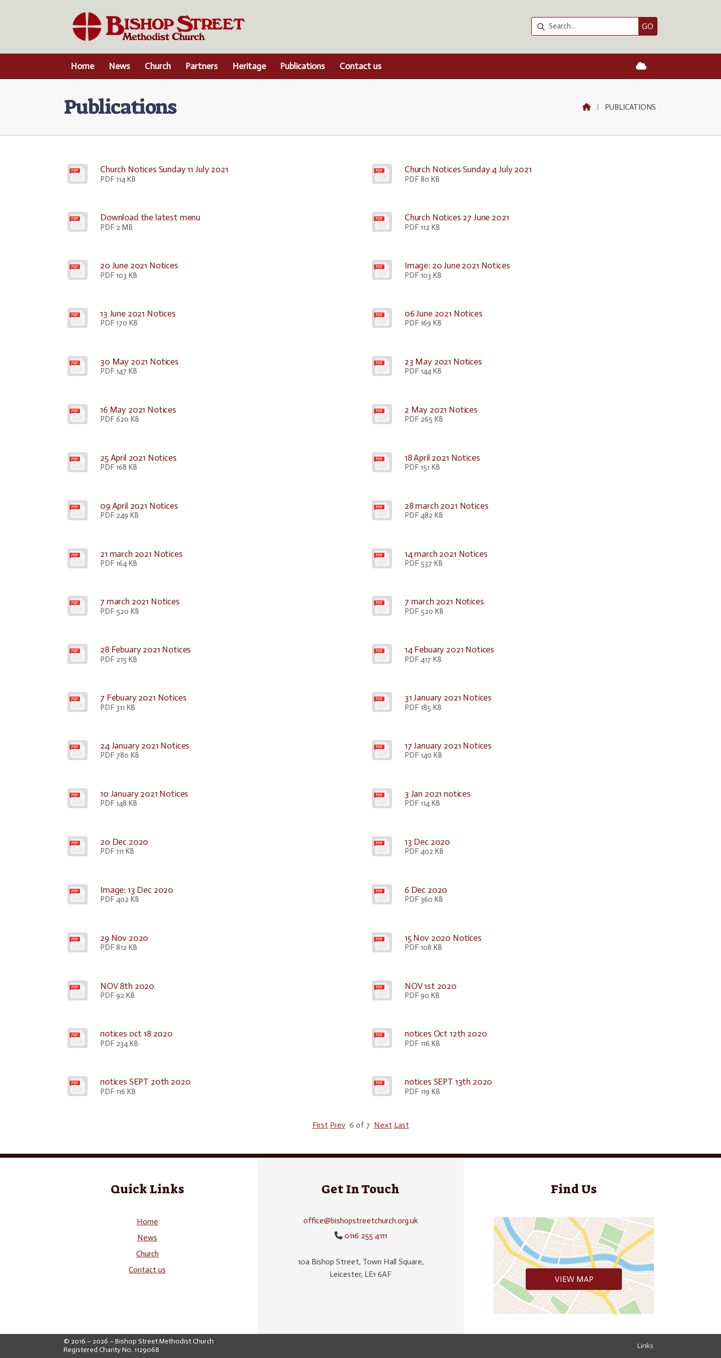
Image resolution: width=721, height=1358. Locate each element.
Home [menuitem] (82, 66)
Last (401, 1125)
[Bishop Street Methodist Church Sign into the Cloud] (641, 66)
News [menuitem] (119, 66)
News (147, 1237)
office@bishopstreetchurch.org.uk (360, 1220)
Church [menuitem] (158, 66)
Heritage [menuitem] (249, 66)
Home (147, 1221)
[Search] (587, 26)
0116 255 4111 (365, 1235)
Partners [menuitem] (201, 66)
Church (147, 1253)
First (320, 1125)
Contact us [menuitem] (360, 66)
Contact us (147, 1269)
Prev (337, 1125)
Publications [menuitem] (302, 66)
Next (383, 1125)
